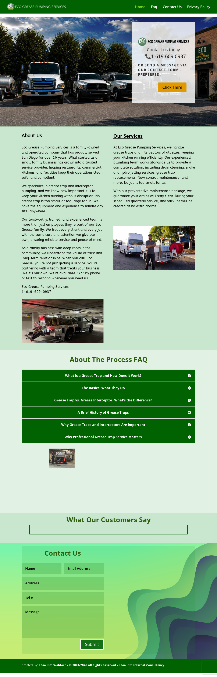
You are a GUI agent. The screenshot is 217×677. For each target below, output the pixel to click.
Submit (92, 644)
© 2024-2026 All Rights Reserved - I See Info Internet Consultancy (116, 665)
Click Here (172, 87)
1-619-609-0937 (168, 56)
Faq (154, 7)
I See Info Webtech (52, 665)
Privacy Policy (198, 7)
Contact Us (172, 7)
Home (140, 7)
